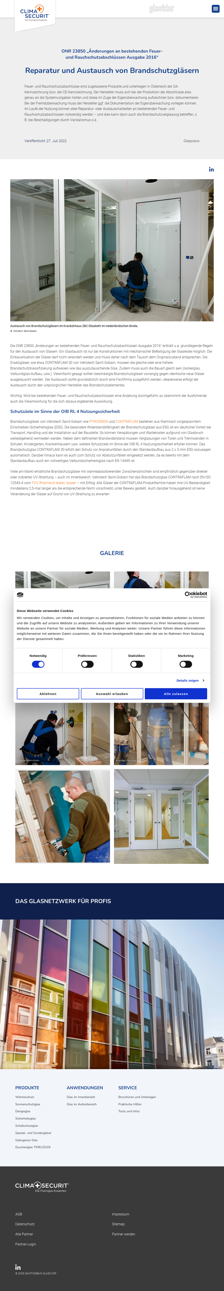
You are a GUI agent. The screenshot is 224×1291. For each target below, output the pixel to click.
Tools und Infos (129, 1111)
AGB (18, 1214)
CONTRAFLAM (127, 421)
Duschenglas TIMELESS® (33, 1147)
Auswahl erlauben (112, 693)
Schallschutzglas (26, 1126)
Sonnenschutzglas (27, 1104)
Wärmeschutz (24, 1097)
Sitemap (118, 1224)
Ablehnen (48, 693)
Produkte (27, 1088)
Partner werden (123, 1234)
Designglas (22, 1111)
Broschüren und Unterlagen (137, 1097)
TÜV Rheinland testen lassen (54, 483)
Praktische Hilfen (130, 1104)
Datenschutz (25, 1224)
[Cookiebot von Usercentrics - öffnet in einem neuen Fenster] (188, 595)
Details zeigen (188, 680)
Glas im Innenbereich (81, 1097)
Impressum (120, 1214)
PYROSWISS (98, 421)
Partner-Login (25, 1244)
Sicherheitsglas (25, 1118)
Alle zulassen (176, 693)
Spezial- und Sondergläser (33, 1133)
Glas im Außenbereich (82, 1104)
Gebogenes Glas (26, 1140)
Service (127, 1088)
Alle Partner (24, 1234)
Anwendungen (85, 1088)
